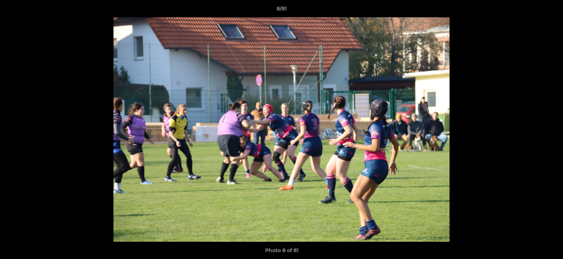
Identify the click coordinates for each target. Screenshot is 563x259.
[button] (550, 10)
